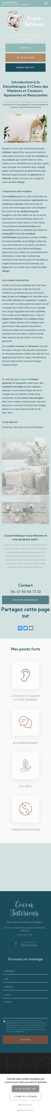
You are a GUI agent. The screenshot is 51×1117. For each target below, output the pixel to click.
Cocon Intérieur (17, 3)
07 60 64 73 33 (25, 57)
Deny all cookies (25, 1096)
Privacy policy (25, 1110)
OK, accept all (25, 1088)
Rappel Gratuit (25, 67)
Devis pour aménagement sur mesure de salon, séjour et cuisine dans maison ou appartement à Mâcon (26, 563)
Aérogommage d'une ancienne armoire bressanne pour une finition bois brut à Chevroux (25, 556)
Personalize (25, 1104)
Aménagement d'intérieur (33, 101)
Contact (25, 47)
